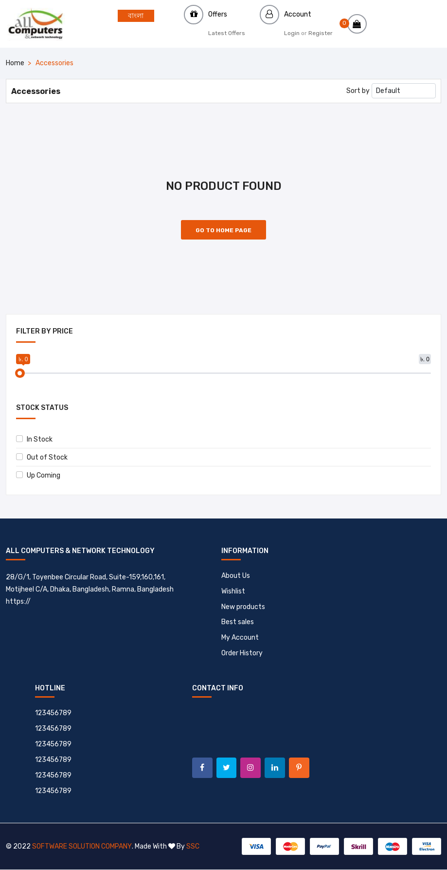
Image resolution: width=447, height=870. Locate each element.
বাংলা (135, 16)
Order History (242, 653)
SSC (192, 847)
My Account (240, 638)
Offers (217, 14)
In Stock (34, 439)
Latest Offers (226, 33)
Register (320, 33)
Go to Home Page (223, 230)
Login (292, 33)
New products (243, 607)
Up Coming (38, 475)
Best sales (237, 622)
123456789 (53, 713)
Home (15, 63)
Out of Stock (42, 457)
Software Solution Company (81, 847)
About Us (235, 576)
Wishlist (233, 591)
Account (297, 14)
